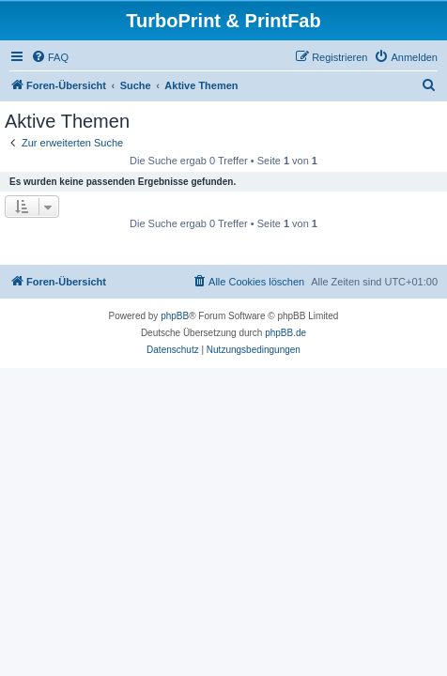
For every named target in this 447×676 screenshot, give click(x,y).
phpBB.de (285, 333)
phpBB (175, 316)
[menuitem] (50, 57)
